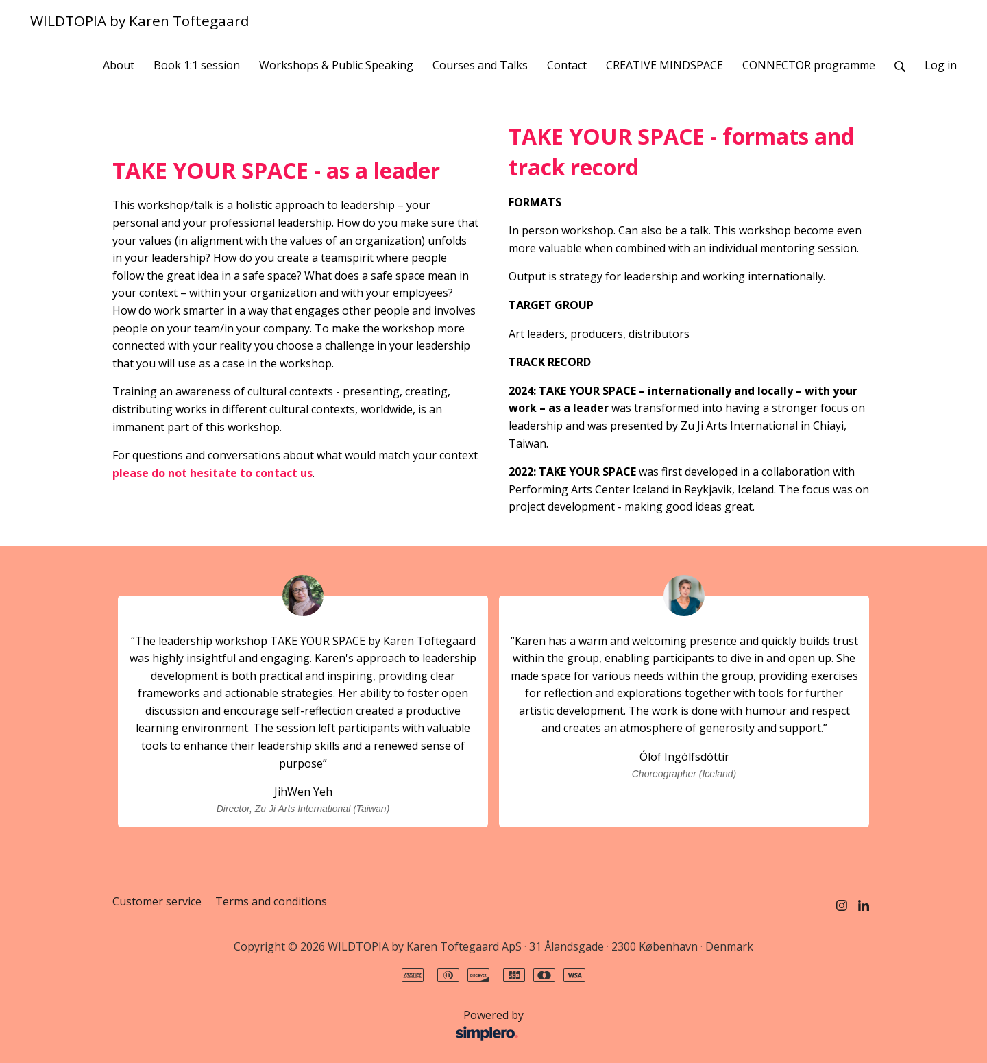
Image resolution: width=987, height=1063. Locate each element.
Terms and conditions (271, 901)
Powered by (321, 1025)
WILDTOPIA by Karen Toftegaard (139, 20)
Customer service (157, 901)
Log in (941, 65)
